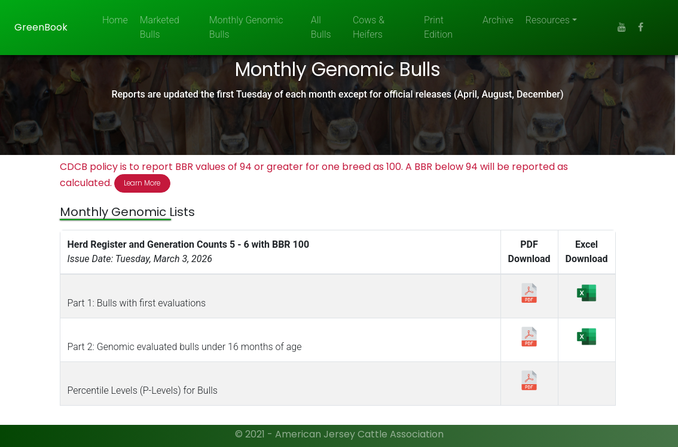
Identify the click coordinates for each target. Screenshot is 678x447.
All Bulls (321, 27)
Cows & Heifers (368, 27)
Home (115, 20)
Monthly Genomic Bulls (246, 27)
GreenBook (41, 27)
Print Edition (438, 27)
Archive (498, 20)
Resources (548, 20)
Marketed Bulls (159, 27)
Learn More (143, 183)
